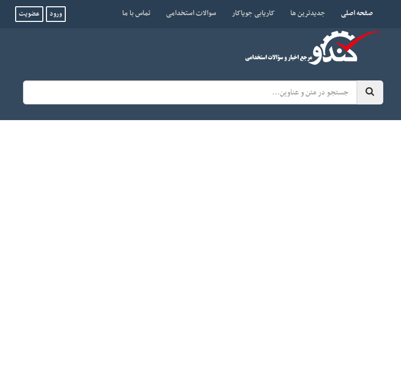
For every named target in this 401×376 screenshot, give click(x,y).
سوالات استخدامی (191, 13)
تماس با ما (136, 13)
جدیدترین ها (307, 13)
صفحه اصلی (353, 13)
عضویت (29, 14)
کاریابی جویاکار (253, 13)
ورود (56, 14)
